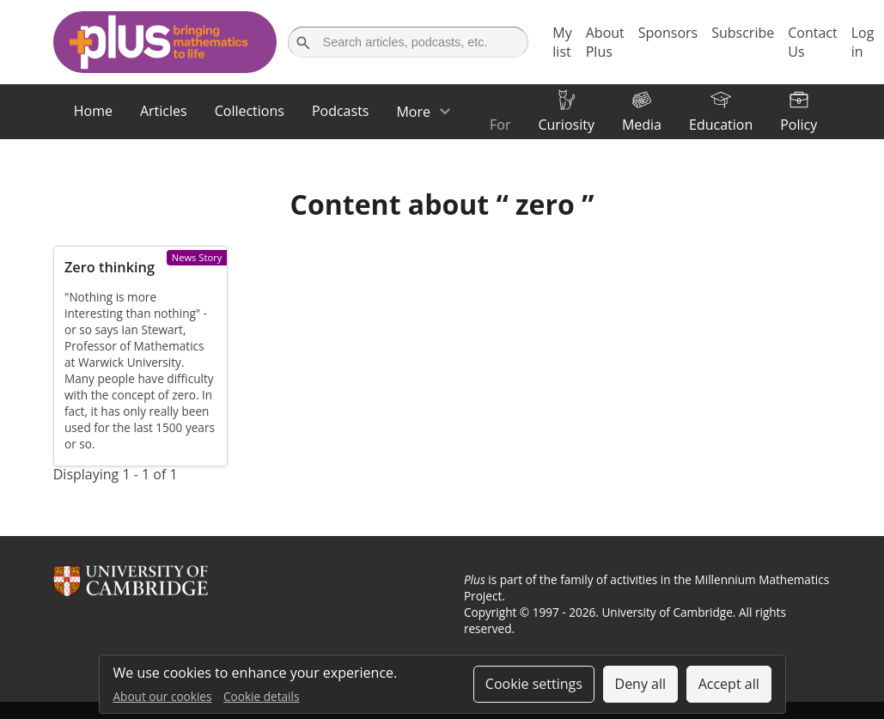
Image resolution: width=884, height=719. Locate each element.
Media (641, 124)
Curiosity (566, 124)
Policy (798, 124)
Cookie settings (533, 683)
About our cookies (162, 696)
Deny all (641, 683)
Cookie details (261, 696)
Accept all (728, 683)
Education (721, 124)
